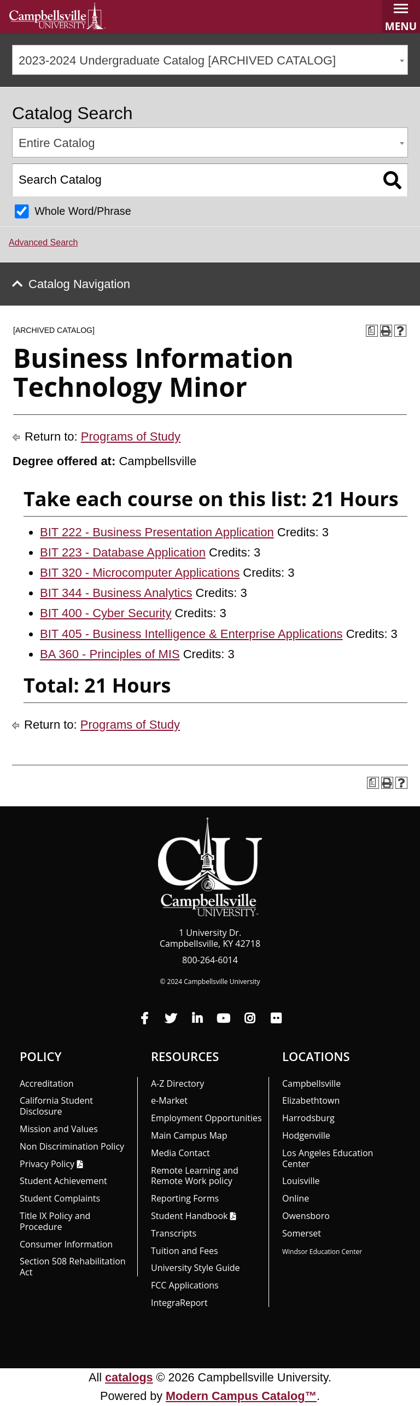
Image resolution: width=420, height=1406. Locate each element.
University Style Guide (195, 1268)
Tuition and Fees (184, 1251)
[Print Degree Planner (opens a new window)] (372, 331)
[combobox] (210, 60)
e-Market (169, 1100)
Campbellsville (311, 1083)
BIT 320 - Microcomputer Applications (140, 572)
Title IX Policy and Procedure (55, 1221)
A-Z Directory (177, 1083)
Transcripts (173, 1233)
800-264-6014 (210, 960)
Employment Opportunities (206, 1118)
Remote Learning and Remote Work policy (194, 1175)
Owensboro (306, 1216)
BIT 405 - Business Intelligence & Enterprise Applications (191, 634)
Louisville (301, 1181)
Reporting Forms (185, 1198)
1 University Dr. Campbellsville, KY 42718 (210, 938)
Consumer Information (66, 1244)
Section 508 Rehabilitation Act (73, 1266)
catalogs (129, 1377)
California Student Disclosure (56, 1105)
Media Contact (180, 1153)
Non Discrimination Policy (72, 1146)
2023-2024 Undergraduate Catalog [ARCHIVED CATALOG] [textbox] (177, 60)
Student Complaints (60, 1198)
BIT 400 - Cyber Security (105, 613)
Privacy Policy (47, 1164)
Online (295, 1198)
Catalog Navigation (79, 284)
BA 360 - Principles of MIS (110, 654)
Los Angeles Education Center (327, 1158)
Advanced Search (43, 242)
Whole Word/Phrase (82, 211)
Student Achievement (63, 1181)
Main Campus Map (189, 1135)
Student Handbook (189, 1216)
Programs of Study (130, 436)
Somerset (301, 1233)
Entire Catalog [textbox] (57, 143)
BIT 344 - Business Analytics (116, 593)
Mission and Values (59, 1129)
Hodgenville (306, 1135)
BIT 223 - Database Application (123, 552)
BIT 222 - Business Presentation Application (157, 532)
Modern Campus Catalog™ (241, 1396)
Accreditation (47, 1083)
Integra (179, 1303)
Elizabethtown (311, 1100)
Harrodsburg (308, 1118)
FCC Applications (185, 1285)
